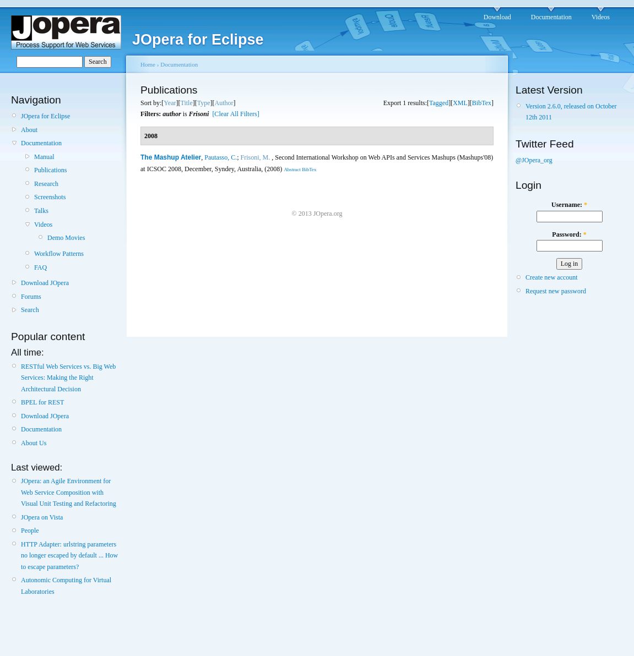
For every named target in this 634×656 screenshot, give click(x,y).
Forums (31, 296)
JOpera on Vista (42, 517)
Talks (41, 211)
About (29, 130)
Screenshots (50, 197)
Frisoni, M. (255, 157)
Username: (569, 205)
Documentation (551, 17)
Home (147, 64)
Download (497, 17)
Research (46, 184)
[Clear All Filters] (235, 114)
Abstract (292, 169)
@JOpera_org (534, 160)
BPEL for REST (42, 402)
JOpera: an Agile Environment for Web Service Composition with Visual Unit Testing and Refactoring (68, 492)
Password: (569, 234)
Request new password (555, 291)
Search (30, 310)
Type (203, 103)
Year (170, 103)
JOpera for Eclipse (45, 116)
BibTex (481, 103)
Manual (44, 157)
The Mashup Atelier (170, 157)
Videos (601, 17)
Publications (50, 170)
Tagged (438, 103)
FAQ (40, 267)
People (30, 530)
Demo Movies (66, 238)
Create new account (551, 277)
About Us (33, 443)
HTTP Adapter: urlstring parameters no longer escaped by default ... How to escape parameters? (69, 555)
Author (224, 103)
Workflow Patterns (59, 254)
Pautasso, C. (220, 157)
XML (460, 103)
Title (186, 103)
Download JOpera (45, 283)
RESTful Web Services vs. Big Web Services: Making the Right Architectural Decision (68, 378)
